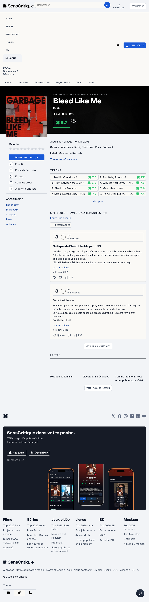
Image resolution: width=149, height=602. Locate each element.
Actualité (8, 547)
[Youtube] (144, 417)
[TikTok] (132, 417)
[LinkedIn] (138, 417)
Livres (80, 520)
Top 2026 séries (36, 525)
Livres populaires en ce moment (85, 542)
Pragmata (57, 542)
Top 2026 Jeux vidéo (60, 527)
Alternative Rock (83, 94)
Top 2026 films (11, 525)
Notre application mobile (30, 569)
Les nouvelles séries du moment (37, 545)
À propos (8, 569)
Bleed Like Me (100, 94)
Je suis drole (82, 535)
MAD (102, 535)
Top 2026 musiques (129, 527)
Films (7, 520)
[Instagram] (126, 417)
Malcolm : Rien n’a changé (37, 537)
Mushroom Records (70, 153)
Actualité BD (106, 540)
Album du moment (134, 543)
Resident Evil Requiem (58, 535)
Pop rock (108, 147)
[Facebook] (119, 417)
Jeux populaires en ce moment (60, 549)
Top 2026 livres (84, 525)
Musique (131, 520)
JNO (69, 235)
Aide (69, 569)
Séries (32, 520)
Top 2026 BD (107, 525)
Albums (70, 94)
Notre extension (55, 569)
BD (101, 520)
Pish (69, 289)
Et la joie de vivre (85, 530)
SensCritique (59, 94)
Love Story (33, 530)
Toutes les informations (63, 159)
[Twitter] (113, 417)
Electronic (88, 147)
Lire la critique (61, 267)
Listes (55, 355)
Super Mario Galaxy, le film (11, 540)
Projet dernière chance (11, 532)
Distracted (129, 538)
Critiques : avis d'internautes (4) (81, 213)
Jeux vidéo (60, 520)
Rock (98, 147)
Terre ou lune (107, 530)
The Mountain (132, 534)
